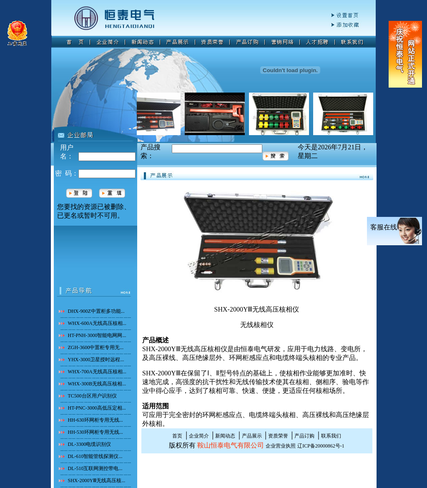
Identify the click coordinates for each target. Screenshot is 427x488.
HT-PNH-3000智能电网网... (97, 335)
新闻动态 (225, 436)
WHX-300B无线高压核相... (97, 384)
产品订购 (304, 436)
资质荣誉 (278, 436)
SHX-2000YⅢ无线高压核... (97, 480)
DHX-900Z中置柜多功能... (96, 311)
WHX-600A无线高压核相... (97, 323)
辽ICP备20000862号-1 (320, 446)
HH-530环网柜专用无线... (95, 432)
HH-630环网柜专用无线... (95, 420)
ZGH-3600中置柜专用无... (96, 347)
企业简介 (199, 436)
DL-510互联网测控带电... (95, 468)
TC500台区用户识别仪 (92, 396)
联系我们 (331, 436)
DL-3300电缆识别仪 (89, 444)
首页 (177, 436)
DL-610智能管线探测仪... (95, 456)
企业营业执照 (281, 446)
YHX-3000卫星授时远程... (96, 359)
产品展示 (252, 436)
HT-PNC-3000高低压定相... (97, 408)
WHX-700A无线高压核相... (97, 372)
